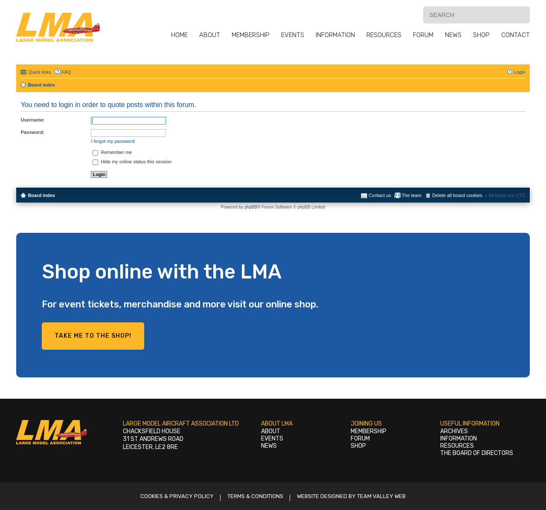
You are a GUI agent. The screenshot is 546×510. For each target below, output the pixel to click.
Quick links (39, 72)
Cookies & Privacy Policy (177, 496)
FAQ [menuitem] (66, 72)
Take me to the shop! (93, 335)
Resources (383, 35)
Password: (32, 132)
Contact (515, 35)
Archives (454, 431)
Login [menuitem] (520, 72)
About (209, 35)
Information (335, 35)
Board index (41, 195)
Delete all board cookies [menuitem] (457, 195)
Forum (423, 35)
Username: (32, 119)
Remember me (112, 152)
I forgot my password (112, 141)
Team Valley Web (381, 496)
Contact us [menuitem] (380, 195)
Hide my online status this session (132, 161)
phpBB (250, 207)
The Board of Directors (476, 453)
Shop (481, 35)
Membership (251, 35)
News (453, 35)
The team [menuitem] (411, 195)
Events (292, 35)
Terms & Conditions (255, 496)
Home (179, 35)
